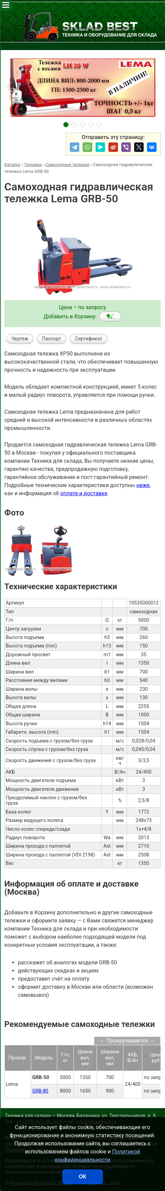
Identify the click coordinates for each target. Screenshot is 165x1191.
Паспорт (51, 339)
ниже (142, 485)
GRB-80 (40, 1091)
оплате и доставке (83, 493)
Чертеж (19, 339)
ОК (82, 1176)
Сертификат (88, 339)
